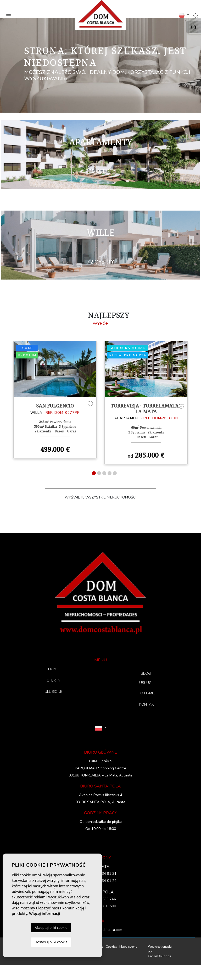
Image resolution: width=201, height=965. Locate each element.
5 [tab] (115, 473)
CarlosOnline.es (159, 956)
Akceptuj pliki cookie (51, 927)
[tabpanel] (55, 400)
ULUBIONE (53, 691)
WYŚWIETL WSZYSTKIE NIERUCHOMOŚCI (100, 497)
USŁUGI (146, 682)
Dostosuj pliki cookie (51, 942)
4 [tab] (109, 473)
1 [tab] (94, 473)
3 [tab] (104, 473)
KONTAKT (147, 704)
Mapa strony (128, 947)
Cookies (111, 947)
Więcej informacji (44, 913)
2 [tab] (99, 473)
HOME (53, 669)
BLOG (146, 673)
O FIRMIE (147, 693)
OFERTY (53, 680)
